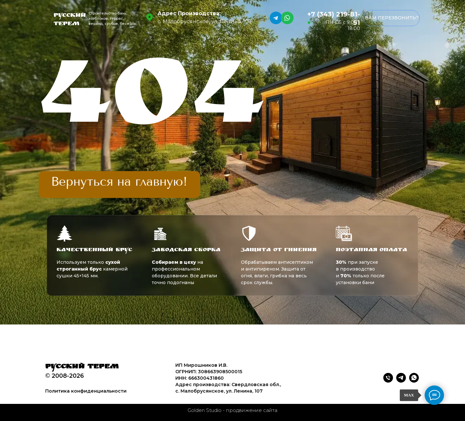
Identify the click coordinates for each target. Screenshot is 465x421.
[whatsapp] (414, 381)
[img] (119, 181)
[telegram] (401, 381)
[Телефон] (388, 381)
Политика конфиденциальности (86, 391)
